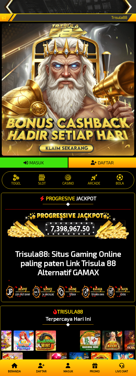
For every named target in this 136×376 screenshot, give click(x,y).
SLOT (42, 179)
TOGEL (16, 179)
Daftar (41, 367)
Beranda (14, 367)
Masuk (68, 367)
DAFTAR (102, 162)
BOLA (120, 179)
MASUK (34, 162)
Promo (95, 367)
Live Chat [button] (121, 367)
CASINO (68, 179)
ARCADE (94, 179)
